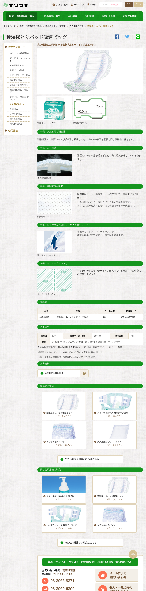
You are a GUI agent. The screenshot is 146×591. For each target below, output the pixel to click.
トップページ (10, 26)
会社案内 (72, 16)
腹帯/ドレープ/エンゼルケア (19, 98)
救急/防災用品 (16, 124)
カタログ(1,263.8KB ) (54, 373)
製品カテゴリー (16, 47)
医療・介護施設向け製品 (21, 16)
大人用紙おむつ (76, 26)
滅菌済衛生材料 (17, 65)
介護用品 (14, 109)
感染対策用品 (16, 80)
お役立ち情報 (130, 16)
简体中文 (138, 4)
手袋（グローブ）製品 (20, 75)
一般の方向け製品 (51, 16)
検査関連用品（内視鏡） (19, 91)
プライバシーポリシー (126, 574)
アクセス (120, 569)
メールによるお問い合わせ (117, 523)
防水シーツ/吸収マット (20, 85)
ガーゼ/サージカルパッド (20, 59)
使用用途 (13, 130)
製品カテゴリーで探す (55, 26)
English (129, 4)
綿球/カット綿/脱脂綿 (19, 53)
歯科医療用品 (16, 119)
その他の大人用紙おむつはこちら (82, 433)
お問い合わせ (108, 16)
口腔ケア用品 (16, 114)
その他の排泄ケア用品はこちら (81, 491)
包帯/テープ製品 (17, 70)
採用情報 (89, 16)
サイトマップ (92, 574)
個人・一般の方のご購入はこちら (120, 537)
